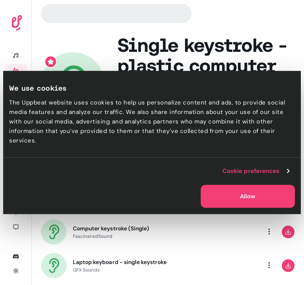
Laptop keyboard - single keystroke (120, 262)
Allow (247, 196)
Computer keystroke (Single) (111, 228)
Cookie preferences (251, 171)
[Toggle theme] (16, 270)
